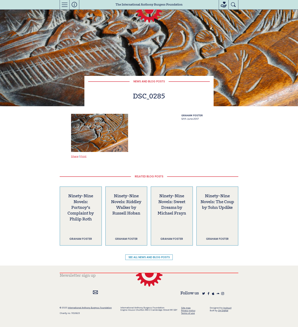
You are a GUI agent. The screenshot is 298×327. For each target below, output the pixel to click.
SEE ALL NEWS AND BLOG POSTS (149, 257)
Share (74, 156)
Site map (186, 308)
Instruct (227, 308)
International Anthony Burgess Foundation (90, 307)
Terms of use (188, 313)
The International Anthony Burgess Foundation (149, 4)
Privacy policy (188, 310)
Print (83, 156)
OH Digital (223, 310)
